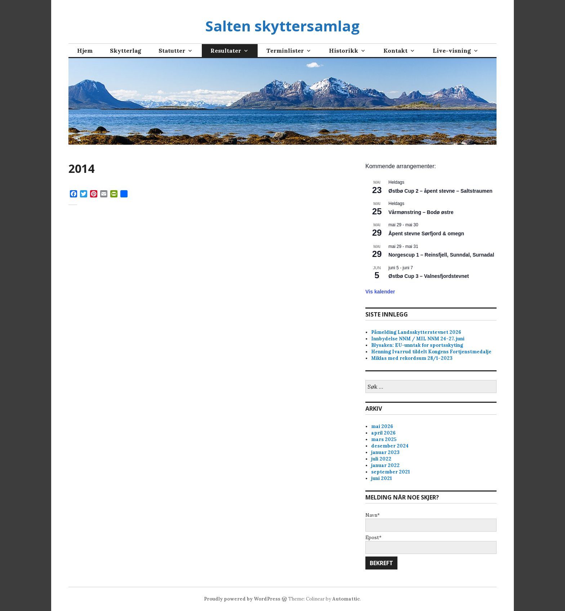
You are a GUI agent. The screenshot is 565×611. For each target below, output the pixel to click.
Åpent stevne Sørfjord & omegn (426, 233)
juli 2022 (381, 459)
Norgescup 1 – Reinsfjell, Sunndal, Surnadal (441, 255)
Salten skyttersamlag (282, 26)
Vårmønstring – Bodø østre (420, 212)
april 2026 (383, 433)
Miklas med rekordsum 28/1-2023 (412, 358)
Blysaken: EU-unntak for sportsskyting (417, 345)
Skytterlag (125, 50)
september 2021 (390, 472)
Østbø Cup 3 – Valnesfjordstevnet (428, 276)
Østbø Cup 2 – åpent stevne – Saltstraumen (440, 191)
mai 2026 (382, 426)
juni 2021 (381, 478)
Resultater (225, 50)
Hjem (85, 50)
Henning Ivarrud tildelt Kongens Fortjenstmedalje (431, 352)
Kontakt (395, 50)
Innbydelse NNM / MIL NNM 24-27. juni (417, 339)
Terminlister (285, 50)
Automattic (346, 599)
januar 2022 (385, 465)
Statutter (172, 50)
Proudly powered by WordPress (242, 599)
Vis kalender (380, 291)
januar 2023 (385, 452)
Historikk (343, 50)
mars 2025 (383, 439)
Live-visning (452, 50)
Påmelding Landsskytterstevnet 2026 (416, 332)
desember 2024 (390, 446)
